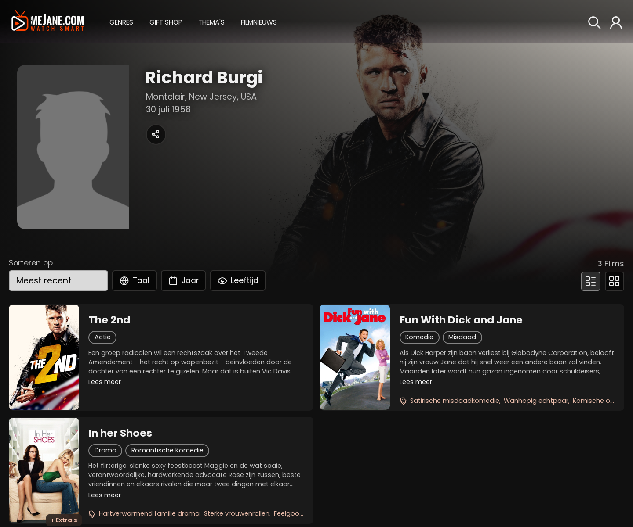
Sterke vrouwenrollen (236, 513)
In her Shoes (120, 433)
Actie (103, 337)
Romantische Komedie (167, 450)
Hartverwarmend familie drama (149, 513)
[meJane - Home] (48, 21)
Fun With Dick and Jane (461, 319)
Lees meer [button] (104, 381)
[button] (121, 21)
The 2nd (109, 319)
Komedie (419, 337)
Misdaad (462, 337)
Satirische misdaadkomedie (454, 400)
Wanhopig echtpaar (536, 400)
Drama (105, 450)
